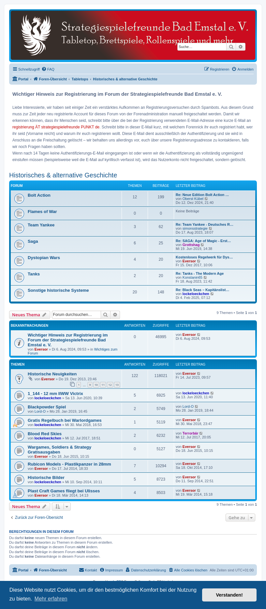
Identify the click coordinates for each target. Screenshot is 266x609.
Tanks (34, 274)
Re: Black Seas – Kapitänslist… (202, 290)
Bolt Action (39, 195)
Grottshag (191, 245)
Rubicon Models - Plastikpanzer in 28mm (69, 464)
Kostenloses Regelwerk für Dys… (204, 257)
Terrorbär (191, 433)
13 (117, 385)
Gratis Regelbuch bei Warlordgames (65, 420)
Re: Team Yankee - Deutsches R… (204, 224)
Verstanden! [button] (229, 595)
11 (103, 385)
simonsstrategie (195, 228)
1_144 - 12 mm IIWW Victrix (55, 393)
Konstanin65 (192, 277)
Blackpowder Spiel (47, 406)
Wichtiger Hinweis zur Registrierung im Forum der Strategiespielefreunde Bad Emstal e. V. (68, 340)
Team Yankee (41, 224)
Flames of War (42, 211)
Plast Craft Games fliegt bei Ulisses (64, 490)
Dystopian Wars (44, 257)
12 (109, 385)
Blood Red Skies (45, 433)
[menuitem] (47, 69)
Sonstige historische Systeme (58, 290)
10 (96, 385)
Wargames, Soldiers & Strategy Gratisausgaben (59, 449)
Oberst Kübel (193, 199)
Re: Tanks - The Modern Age (200, 273)
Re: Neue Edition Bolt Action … (202, 195)
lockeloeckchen (196, 294)
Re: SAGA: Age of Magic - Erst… (203, 241)
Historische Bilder (46, 477)
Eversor (189, 261)
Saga (33, 241)
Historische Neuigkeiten (52, 373)
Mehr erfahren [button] (51, 598)
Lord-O (40, 411)
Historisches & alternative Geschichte (63, 175)
